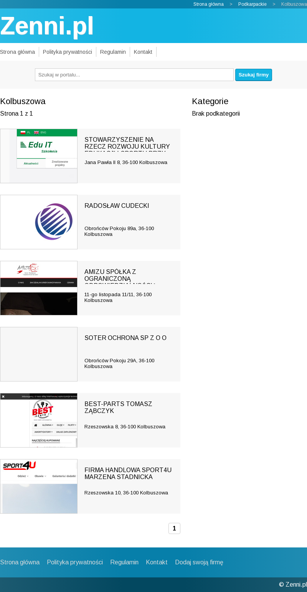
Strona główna (208, 4)
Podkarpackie (252, 4)
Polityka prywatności (67, 52)
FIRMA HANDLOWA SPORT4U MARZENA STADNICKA (128, 473)
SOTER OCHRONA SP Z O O (125, 338)
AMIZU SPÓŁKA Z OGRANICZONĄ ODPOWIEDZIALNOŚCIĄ (120, 279)
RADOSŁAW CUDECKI (116, 205)
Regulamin (113, 52)
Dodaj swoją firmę (199, 562)
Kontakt (143, 52)
